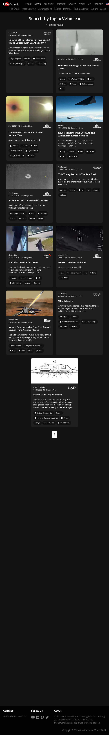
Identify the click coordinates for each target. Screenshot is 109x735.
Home (28, 4)
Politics (57, 8)
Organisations (45, 8)
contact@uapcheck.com (14, 716)
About (72, 4)
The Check (14, 8)
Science (61, 4)
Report (99, 4)
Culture (49, 4)
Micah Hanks (13, 320)
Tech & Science (81, 8)
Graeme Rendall (39, 387)
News (38, 4)
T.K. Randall (12, 32)
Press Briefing (29, 8)
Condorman (62, 125)
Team (82, 4)
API (90, 4)
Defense (67, 8)
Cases (103, 8)
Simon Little (12, 255)
